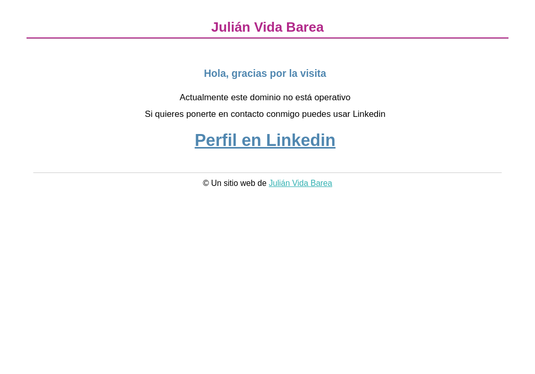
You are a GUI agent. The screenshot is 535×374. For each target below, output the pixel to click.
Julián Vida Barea (300, 183)
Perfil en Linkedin (264, 140)
